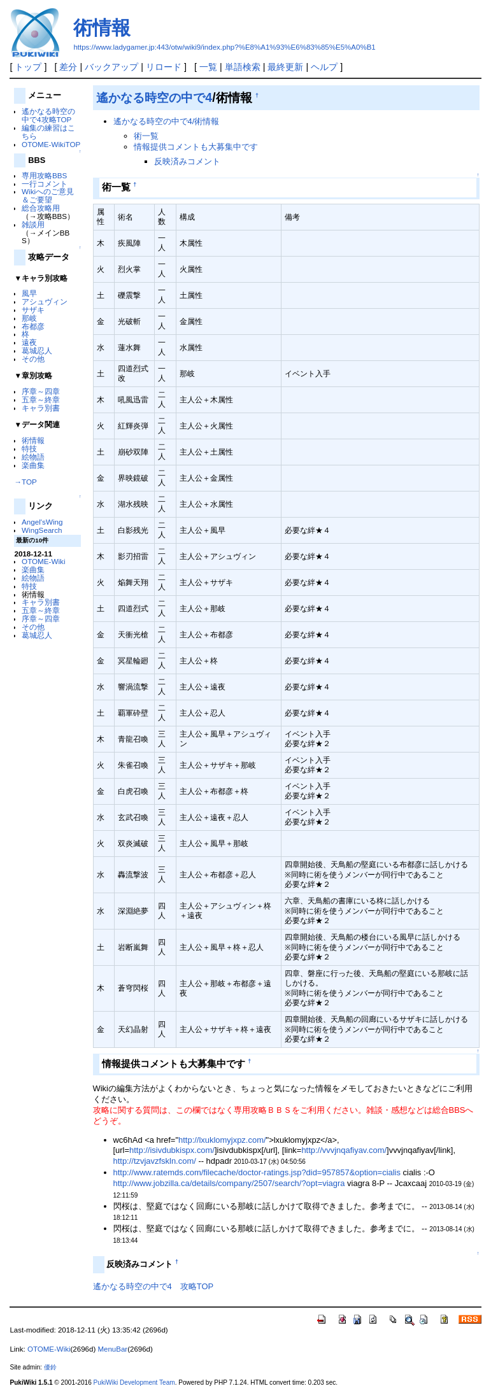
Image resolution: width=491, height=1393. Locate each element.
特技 (29, 448)
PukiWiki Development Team (134, 1382)
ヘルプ (324, 67)
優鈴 (50, 1367)
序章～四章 (41, 391)
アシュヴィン (45, 301)
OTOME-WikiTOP (51, 144)
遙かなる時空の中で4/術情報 (166, 121)
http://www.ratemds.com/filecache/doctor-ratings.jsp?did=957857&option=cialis (257, 1172)
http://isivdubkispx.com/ (172, 1150)
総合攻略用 (41, 208)
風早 (29, 293)
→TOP (25, 481)
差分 (68, 67)
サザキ (33, 310)
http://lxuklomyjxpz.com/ (222, 1140)
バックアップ (111, 67)
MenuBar (112, 1349)
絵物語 (33, 457)
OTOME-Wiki (43, 561)
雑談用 (33, 224)
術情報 (102, 27)
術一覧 (146, 136)
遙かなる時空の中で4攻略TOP (48, 115)
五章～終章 (41, 399)
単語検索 (242, 67)
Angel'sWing (42, 522)
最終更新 (285, 67)
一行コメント (45, 184)
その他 (33, 359)
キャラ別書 (41, 408)
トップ (28, 67)
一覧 (208, 67)
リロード (163, 67)
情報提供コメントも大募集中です (196, 147)
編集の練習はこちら (48, 132)
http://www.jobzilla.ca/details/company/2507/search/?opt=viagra (229, 1183)
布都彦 (33, 326)
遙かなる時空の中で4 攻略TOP (153, 1286)
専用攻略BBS (44, 175)
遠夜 (29, 342)
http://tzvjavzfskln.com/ (154, 1161)
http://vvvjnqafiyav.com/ (344, 1150)
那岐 (29, 318)
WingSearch (42, 530)
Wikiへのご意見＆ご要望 (48, 195)
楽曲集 (33, 465)
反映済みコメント (187, 161)
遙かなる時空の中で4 (154, 97)
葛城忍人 (37, 350)
